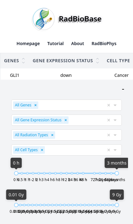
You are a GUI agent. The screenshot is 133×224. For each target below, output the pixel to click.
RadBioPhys (104, 43)
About (77, 43)
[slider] (12, 174)
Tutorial (55, 43)
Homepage (28, 43)
